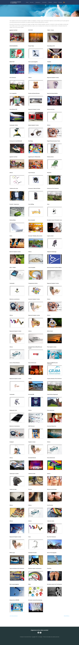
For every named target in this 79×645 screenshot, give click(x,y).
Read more (17, 42)
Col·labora (50, 2)
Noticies (55, 2)
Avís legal (40, 641)
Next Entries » (66, 620)
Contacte (60, 2)
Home (27, 2)
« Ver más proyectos (14, 620)
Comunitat (44, 2)
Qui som (32, 2)
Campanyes (38, 2)
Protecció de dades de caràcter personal (51, 641)
